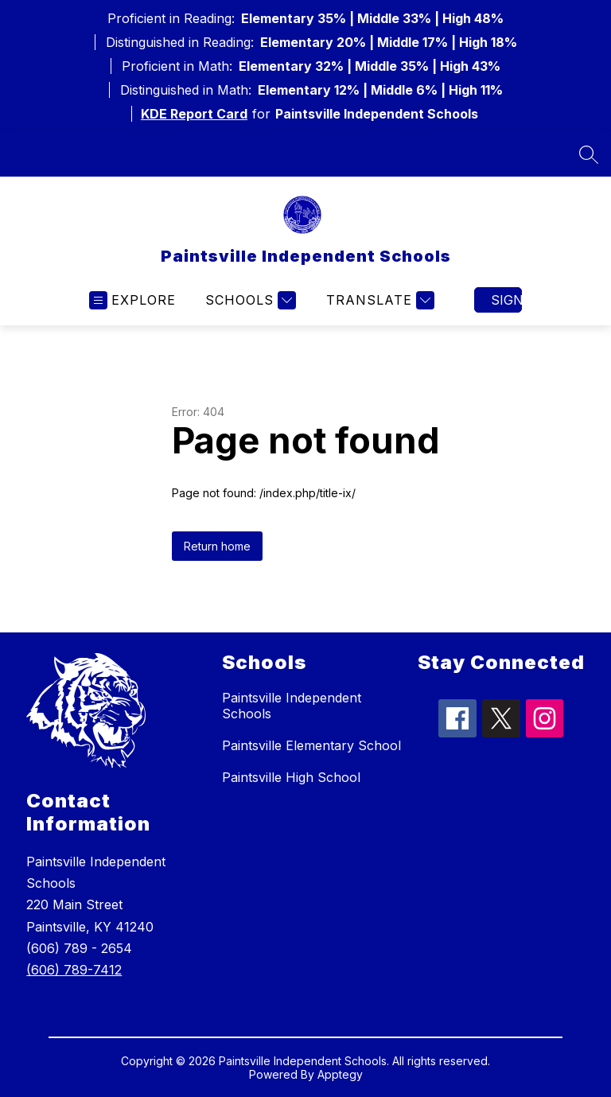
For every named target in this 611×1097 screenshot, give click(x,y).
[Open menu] (132, 300)
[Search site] (588, 154)
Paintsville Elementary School (311, 745)
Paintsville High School (291, 777)
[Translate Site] (378, 300)
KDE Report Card (194, 114)
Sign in (506, 300)
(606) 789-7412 (74, 970)
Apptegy (340, 1074)
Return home (217, 546)
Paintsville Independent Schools (291, 706)
